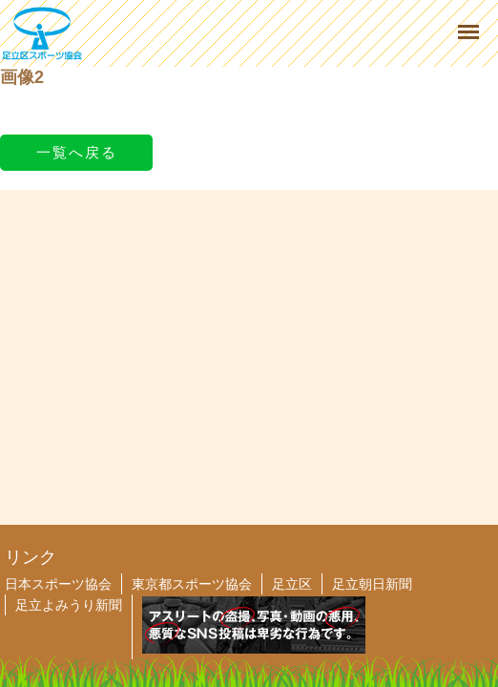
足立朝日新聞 (372, 584)
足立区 (292, 584)
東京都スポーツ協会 (192, 584)
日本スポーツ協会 (58, 584)
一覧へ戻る (76, 152)
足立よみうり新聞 (68, 605)
